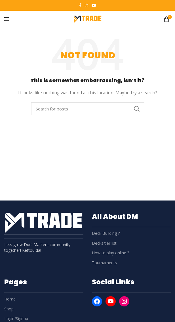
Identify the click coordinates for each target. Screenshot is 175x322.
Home (10, 299)
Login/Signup (16, 318)
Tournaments (104, 262)
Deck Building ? (106, 233)
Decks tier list (104, 243)
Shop (9, 309)
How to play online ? (110, 252)
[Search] (87, 108)
